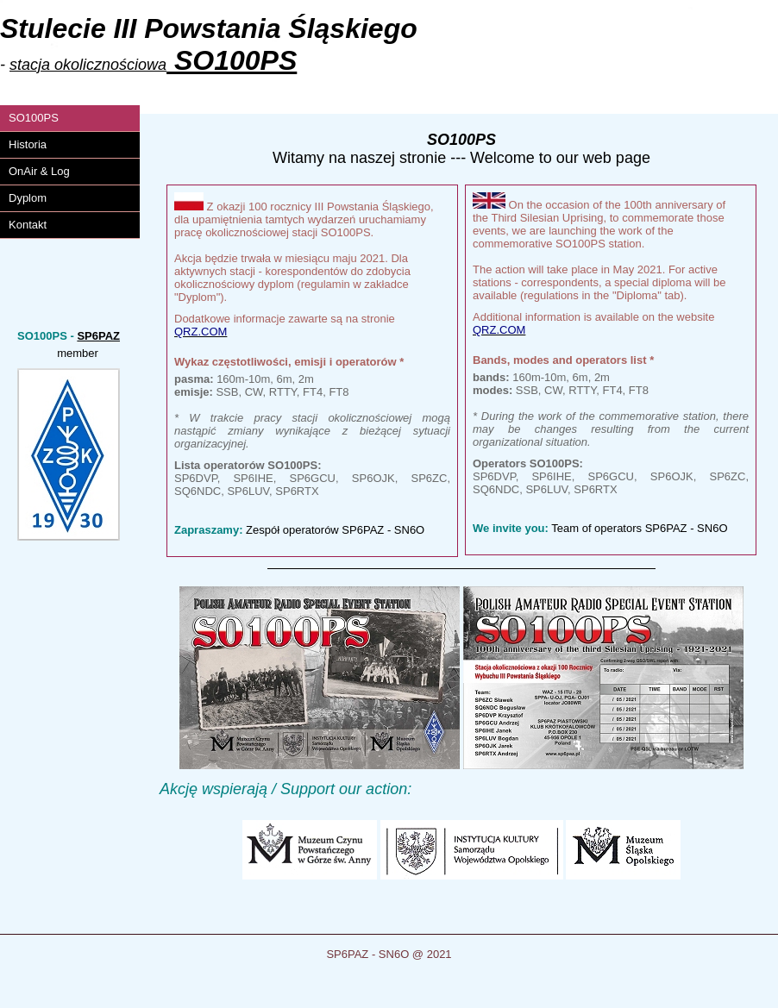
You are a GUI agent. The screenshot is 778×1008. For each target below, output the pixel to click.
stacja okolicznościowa (87, 64)
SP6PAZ (98, 335)
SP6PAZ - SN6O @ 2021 (388, 954)
